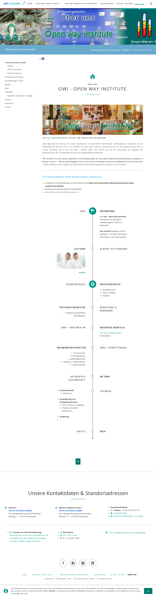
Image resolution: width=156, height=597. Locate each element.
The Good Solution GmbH (110, 333)
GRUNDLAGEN (99, 575)
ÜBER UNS (126, 50)
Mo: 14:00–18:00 (70, 535)
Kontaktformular (120, 513)
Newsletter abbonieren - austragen (128, 516)
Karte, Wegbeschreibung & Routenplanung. (127, 532)
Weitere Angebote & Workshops (74, 575)
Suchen (151, 3)
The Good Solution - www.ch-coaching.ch (106, 50)
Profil (81, 272)
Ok (148, 591)
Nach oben (78, 461)
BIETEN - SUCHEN (118, 575)
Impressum (49, 578)
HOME (24, 575)
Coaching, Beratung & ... (43, 575)
